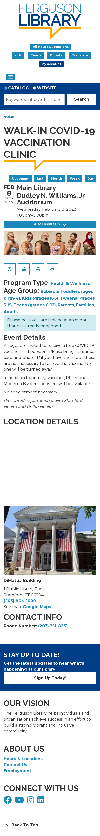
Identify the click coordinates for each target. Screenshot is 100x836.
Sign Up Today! (50, 678)
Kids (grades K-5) (40, 298)
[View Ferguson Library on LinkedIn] (41, 801)
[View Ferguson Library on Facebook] (8, 801)
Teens (36, 55)
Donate (56, 55)
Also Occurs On (50, 224)
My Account (51, 64)
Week (75, 178)
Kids (18, 55)
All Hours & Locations (51, 47)
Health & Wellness (70, 283)
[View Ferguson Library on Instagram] (31, 801)
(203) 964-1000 (20, 601)
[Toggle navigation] (10, 77)
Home (9, 117)
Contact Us (15, 764)
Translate (80, 55)
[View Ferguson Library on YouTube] (20, 801)
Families (85, 305)
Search (81, 99)
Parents (66, 305)
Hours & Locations (23, 759)
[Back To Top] (50, 825)
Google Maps (37, 606)
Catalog (18, 88)
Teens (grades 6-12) (35, 305)
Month (56, 178)
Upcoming (20, 178)
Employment (17, 770)
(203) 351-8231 (53, 626)
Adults (11, 311)
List (40, 178)
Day (90, 178)
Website (46, 88)
